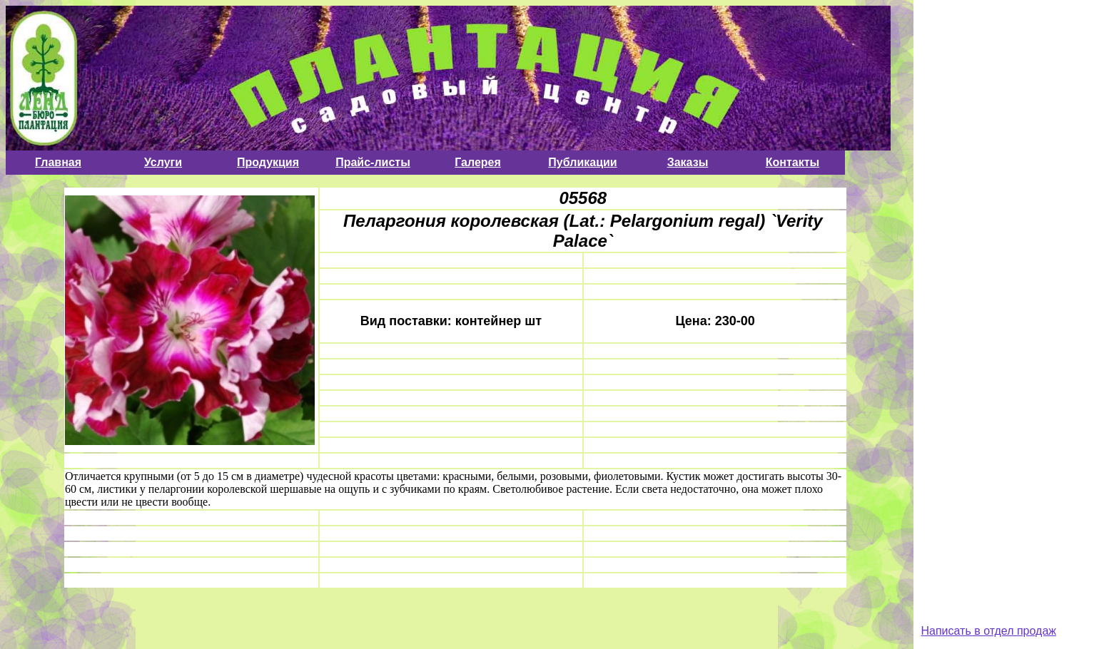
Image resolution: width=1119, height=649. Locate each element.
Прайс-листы (372, 162)
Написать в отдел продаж (988, 631)
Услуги (163, 162)
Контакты (792, 162)
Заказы (688, 162)
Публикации (582, 162)
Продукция (268, 162)
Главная (58, 162)
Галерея (478, 162)
